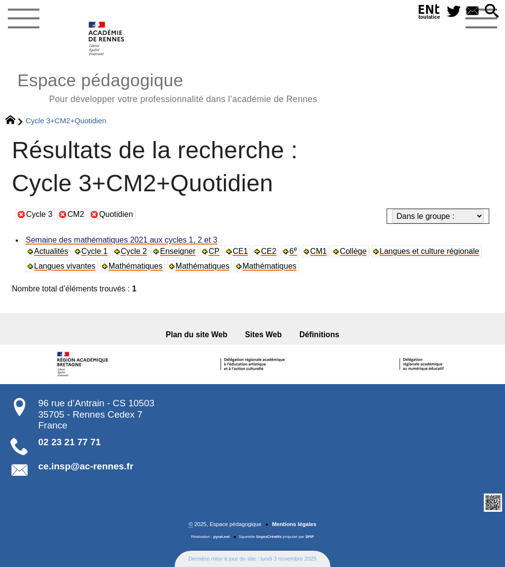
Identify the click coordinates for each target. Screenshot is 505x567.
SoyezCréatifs (269, 536)
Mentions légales (294, 524)
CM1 (318, 251)
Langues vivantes (65, 266)
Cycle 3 (39, 214)
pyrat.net (222, 536)
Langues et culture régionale (429, 251)
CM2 (76, 214)
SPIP (309, 536)
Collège (353, 251)
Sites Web (263, 334)
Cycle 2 (134, 251)
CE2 (268, 251)
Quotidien (116, 214)
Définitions (319, 334)
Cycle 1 (94, 251)
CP (214, 251)
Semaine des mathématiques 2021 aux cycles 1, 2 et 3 (121, 240)
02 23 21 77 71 (69, 442)
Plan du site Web (196, 334)
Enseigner (177, 251)
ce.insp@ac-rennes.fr (86, 466)
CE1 (240, 251)
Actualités (51, 251)
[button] (491, 11)
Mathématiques (135, 266)
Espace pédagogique (167, 87)
